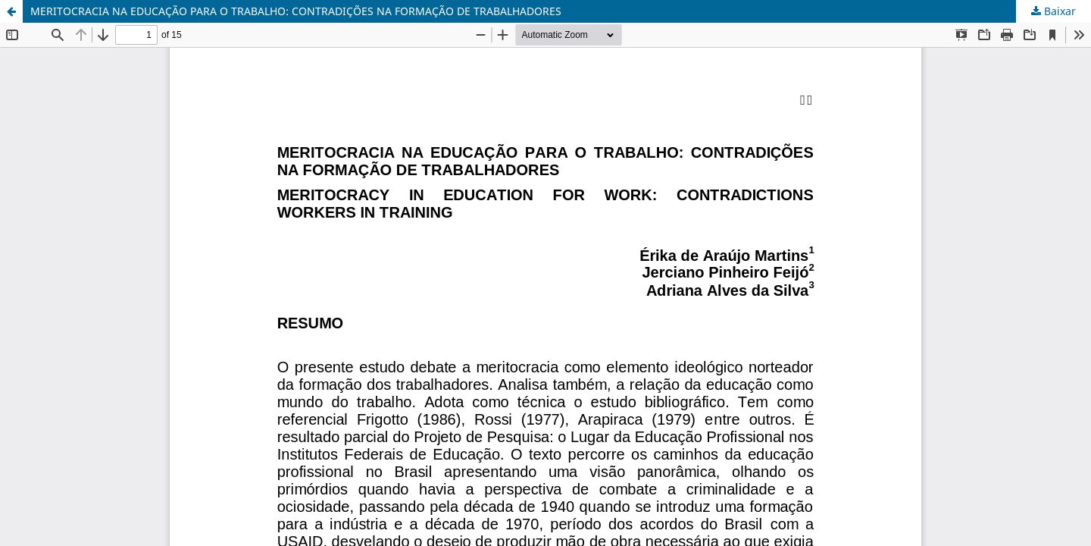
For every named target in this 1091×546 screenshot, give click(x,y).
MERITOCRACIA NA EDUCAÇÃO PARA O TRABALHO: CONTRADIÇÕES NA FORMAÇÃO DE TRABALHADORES (295, 11)
